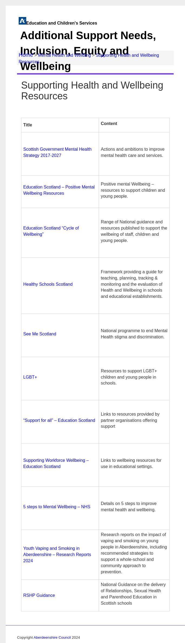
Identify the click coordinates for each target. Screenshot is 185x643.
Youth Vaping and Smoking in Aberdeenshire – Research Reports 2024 (57, 554)
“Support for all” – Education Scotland (59, 420)
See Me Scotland (39, 334)
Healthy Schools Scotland (47, 284)
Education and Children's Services (92, 48)
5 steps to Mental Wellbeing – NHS (56, 506)
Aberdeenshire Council (52, 637)
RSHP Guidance (39, 595)
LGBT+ (30, 377)
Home (26, 55)
